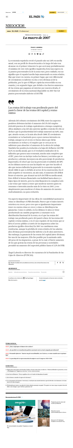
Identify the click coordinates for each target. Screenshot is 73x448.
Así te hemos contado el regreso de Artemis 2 (19, 377)
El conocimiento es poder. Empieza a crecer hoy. (20, 426)
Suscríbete (61, 31)
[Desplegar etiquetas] (63, 272)
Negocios (15, 26)
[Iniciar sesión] (62, 12)
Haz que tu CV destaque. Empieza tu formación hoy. (58, 420)
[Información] (47, 35)
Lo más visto (9, 366)
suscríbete (53, 12)
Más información (13, 280)
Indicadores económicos (20, 272)
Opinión (10, 272)
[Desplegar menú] (7, 16)
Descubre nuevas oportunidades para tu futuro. (58, 411)
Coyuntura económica (34, 272)
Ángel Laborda (36, 47)
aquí (44, 280)
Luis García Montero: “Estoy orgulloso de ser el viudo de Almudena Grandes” (27, 374)
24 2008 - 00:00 (36, 49)
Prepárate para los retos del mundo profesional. (58, 402)
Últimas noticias (11, 343)
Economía (43, 272)
